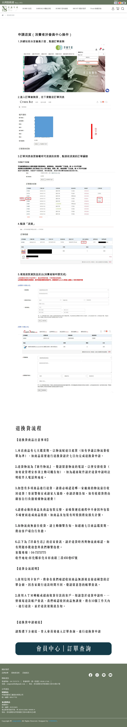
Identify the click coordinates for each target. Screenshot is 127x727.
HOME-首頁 (27, 8)
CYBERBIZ (53, 721)
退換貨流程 (15, 673)
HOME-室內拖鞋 (62, 8)
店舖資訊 (25, 673)
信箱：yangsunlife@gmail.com (13, 684)
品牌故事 (5, 673)
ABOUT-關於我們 (79, 8)
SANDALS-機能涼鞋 (43, 8)
